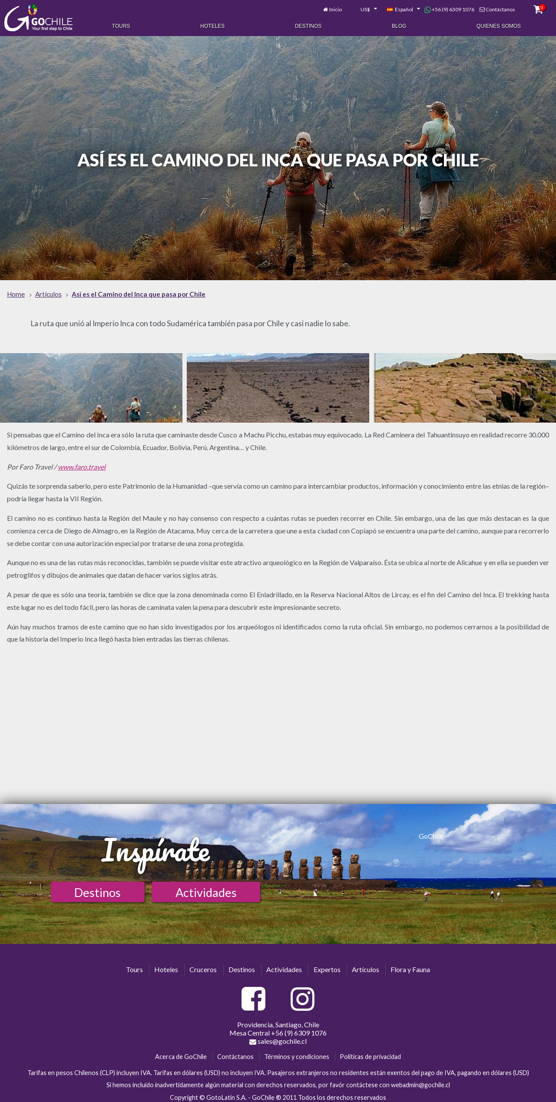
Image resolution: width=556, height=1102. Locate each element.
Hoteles (212, 25)
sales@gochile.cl (278, 1037)
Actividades (206, 888)
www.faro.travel (82, 463)
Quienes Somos (499, 25)
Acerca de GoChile (181, 1052)
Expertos (327, 965)
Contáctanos (500, 7)
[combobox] (364, 8)
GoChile (431, 832)
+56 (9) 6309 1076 (449, 7)
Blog (399, 25)
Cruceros (203, 965)
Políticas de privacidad (370, 1052)
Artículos (365, 965)
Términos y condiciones (296, 1052)
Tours (121, 25)
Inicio (335, 7)
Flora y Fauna (410, 965)
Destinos (308, 25)
